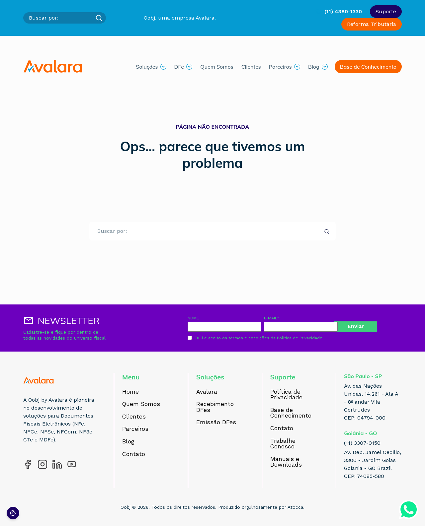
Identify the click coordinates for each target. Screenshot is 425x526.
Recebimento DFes (215, 407)
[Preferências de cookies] (13, 513)
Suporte (386, 11)
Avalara (206, 392)
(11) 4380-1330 (343, 11)
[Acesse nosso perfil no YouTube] (71, 464)
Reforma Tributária (371, 24)
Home (130, 392)
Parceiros (280, 66)
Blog (313, 66)
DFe (179, 66)
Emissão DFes (216, 423)
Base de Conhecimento (368, 66)
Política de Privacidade (299, 338)
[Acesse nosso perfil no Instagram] (42, 464)
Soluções (147, 66)
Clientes (251, 66)
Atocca (295, 507)
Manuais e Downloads (286, 462)
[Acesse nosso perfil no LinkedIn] (57, 464)
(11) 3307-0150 (362, 443)
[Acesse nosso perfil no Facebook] (28, 464)
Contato (133, 454)
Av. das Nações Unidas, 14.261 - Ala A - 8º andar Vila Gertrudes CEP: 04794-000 (371, 402)
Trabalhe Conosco (283, 444)
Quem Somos (216, 66)
